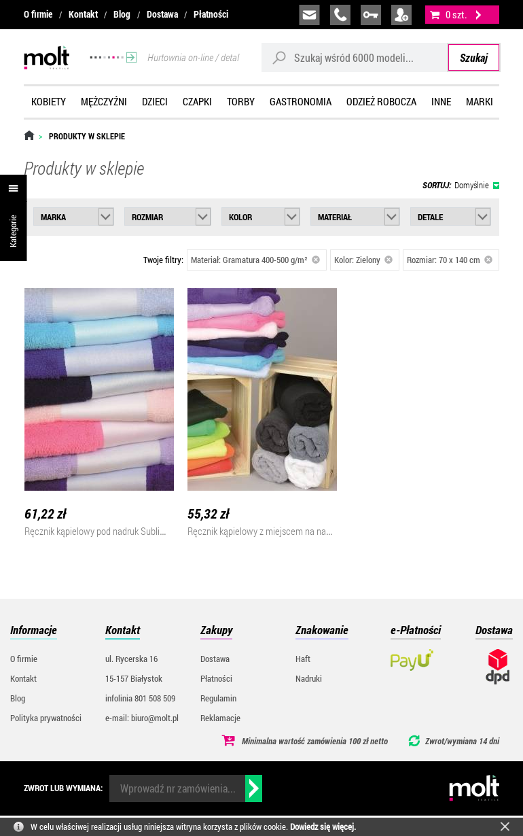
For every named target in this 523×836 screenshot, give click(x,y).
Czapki (197, 101)
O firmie (38, 13)
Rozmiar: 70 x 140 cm (449, 260)
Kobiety (48, 101)
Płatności (211, 13)
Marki (479, 101)
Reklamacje (220, 718)
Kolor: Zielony (363, 260)
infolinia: (340, 15)
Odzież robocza (381, 101)
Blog (121, 13)
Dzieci (155, 101)
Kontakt (83, 13)
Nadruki (308, 678)
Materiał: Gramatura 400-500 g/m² (255, 260)
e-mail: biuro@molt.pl (142, 718)
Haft (302, 658)
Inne (441, 101)
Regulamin (218, 698)
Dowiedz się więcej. (323, 826)
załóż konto (401, 15)
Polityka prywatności (46, 718)
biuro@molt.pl (309, 15)
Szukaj (474, 57)
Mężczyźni (104, 101)
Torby (241, 101)
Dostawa (162, 13)
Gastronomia (300, 101)
